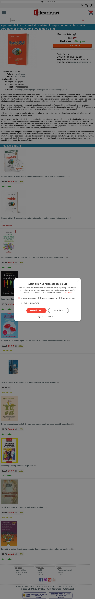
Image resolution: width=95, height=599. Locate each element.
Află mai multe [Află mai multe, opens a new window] (66, 292)
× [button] (78, 281)
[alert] (47, 299)
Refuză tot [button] (58, 310)
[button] (47, 316)
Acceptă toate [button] (36, 310)
